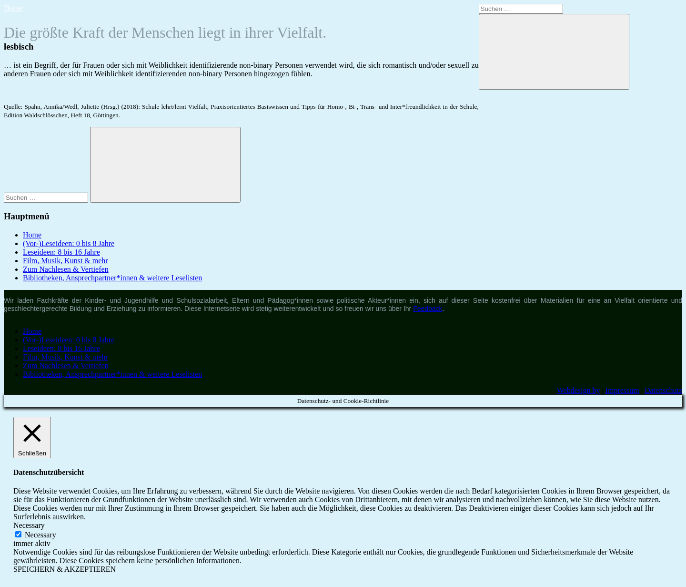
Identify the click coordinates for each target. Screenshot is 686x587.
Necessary (40, 535)
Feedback (427, 308)
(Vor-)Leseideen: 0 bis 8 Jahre (68, 243)
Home (13, 8)
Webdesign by (578, 390)
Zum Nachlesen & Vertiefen (66, 269)
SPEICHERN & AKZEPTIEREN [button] (64, 569)
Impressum (622, 390)
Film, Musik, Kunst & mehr (65, 261)
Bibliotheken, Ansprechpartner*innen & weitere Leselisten (112, 278)
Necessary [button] (29, 525)
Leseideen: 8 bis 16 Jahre (61, 252)
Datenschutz (663, 390)
